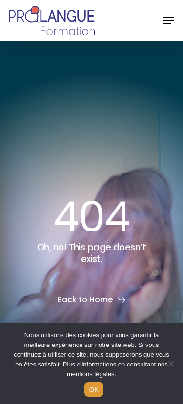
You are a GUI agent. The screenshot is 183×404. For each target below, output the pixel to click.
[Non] (171, 363)
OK (94, 389)
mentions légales (91, 374)
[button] (168, 20)
